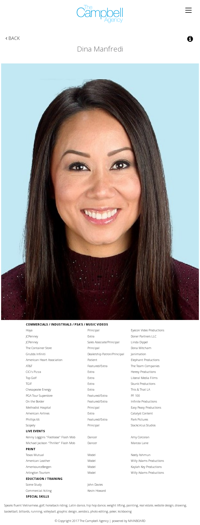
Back (13, 38)
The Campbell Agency (99, 14)
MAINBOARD (136, 521)
